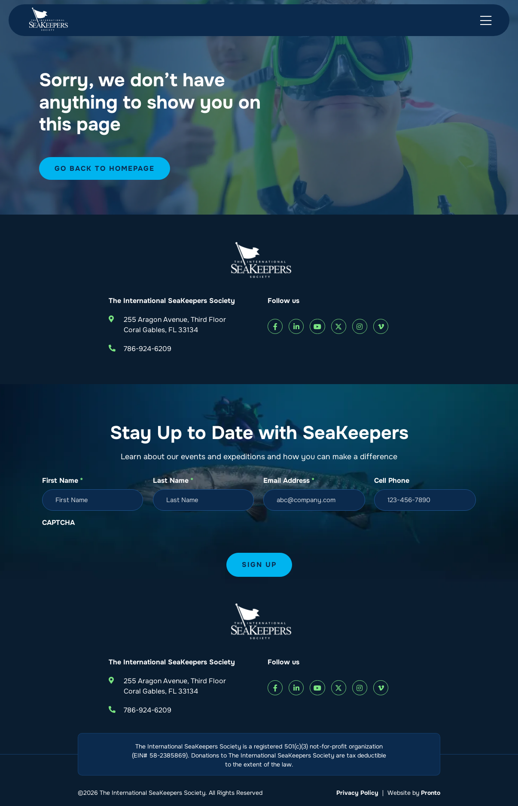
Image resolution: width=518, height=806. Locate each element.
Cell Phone (391, 480)
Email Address (288, 481)
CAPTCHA (58, 522)
